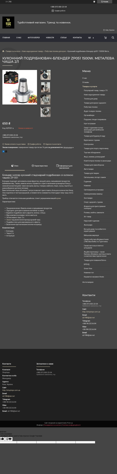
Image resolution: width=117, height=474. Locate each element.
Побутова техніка (90, 107)
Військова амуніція (91, 235)
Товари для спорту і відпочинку (96, 148)
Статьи (63, 38)
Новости (50, 38)
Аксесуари (88, 225)
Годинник (87, 181)
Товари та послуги (13, 51)
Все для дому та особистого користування (95, 230)
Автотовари (88, 169)
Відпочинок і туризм (92, 140)
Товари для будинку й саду (94, 136)
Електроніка (88, 144)
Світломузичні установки (94, 190)
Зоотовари (88, 198)
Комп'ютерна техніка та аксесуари (97, 161)
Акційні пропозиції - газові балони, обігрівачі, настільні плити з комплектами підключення (97, 254)
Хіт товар (87, 217)
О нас (18, 38)
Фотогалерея (34, 38)
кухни (58, 198)
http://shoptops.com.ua (91, 312)
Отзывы (85, 82)
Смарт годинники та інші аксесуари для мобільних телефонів (94, 130)
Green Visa (88, 268)
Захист (9, 220)
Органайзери (89, 115)
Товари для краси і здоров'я (95, 103)
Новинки (87, 186)
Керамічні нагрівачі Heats (94, 277)
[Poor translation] (9, 439)
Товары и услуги (89, 86)
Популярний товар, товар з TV (96, 90)
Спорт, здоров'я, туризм (93, 202)
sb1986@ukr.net (88, 318)
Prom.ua (70, 423)
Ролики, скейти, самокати (94, 213)
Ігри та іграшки (90, 123)
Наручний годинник (91, 221)
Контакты (77, 38)
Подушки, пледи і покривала (95, 119)
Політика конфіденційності (71, 425)
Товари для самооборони (94, 165)
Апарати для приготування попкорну (94, 207)
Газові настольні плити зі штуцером (93, 247)
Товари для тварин (91, 173)
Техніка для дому (91, 99)
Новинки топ (89, 273)
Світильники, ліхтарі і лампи (95, 177)
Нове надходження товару (32, 51)
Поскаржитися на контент (52, 425)
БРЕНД (87, 264)
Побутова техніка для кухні (55, 51)
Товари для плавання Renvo (95, 260)
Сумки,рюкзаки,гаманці (93, 194)
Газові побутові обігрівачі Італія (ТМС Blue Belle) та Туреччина (96, 240)
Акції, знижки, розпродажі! (94, 157)
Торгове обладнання (92, 152)
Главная (6, 38)
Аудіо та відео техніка (92, 111)
